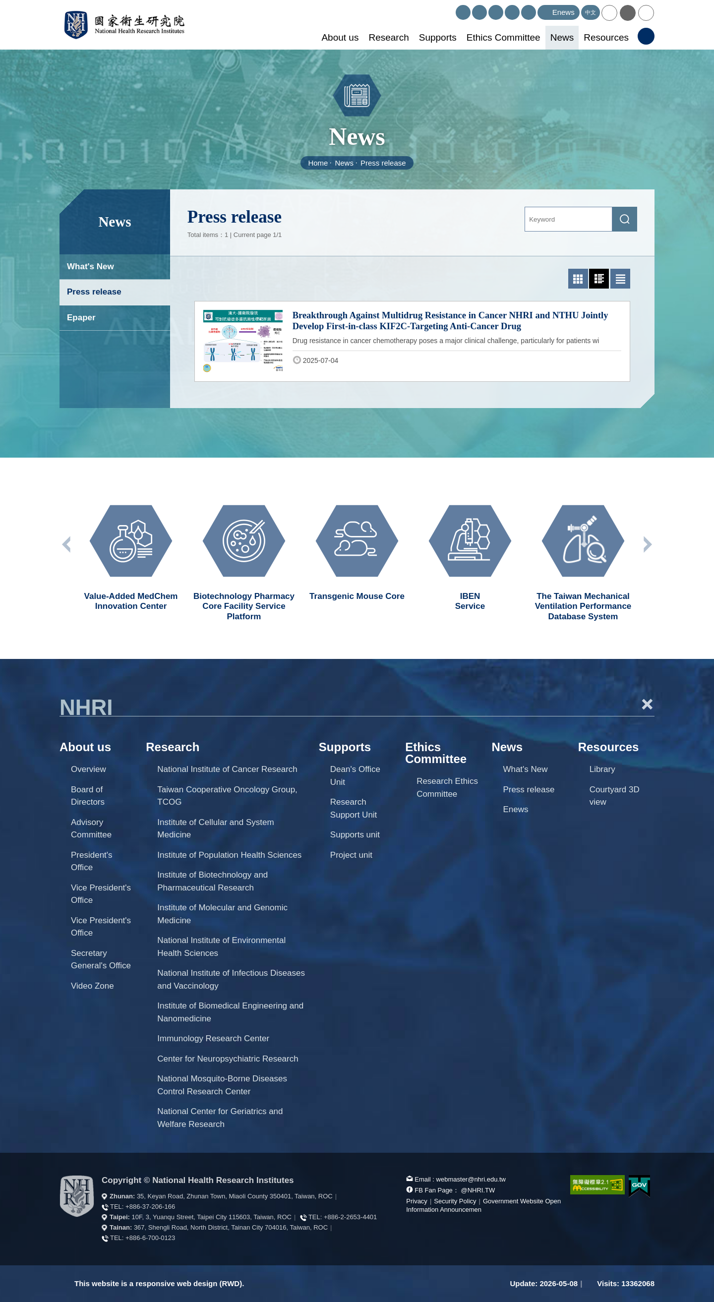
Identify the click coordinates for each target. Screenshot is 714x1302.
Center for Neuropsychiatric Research (227, 1059)
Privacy (416, 1201)
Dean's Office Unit (355, 776)
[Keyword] (568, 219)
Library (602, 769)
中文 (590, 12)
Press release (383, 163)
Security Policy (455, 1201)
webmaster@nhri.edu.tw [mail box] (471, 1179)
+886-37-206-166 (150, 1206)
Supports (438, 37)
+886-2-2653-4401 (350, 1217)
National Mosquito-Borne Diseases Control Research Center (222, 1085)
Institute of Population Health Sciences (229, 855)
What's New (90, 266)
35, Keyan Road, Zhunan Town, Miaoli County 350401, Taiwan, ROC (235, 1196)
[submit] (624, 219)
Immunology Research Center (213, 1038)
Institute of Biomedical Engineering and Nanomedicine (230, 1012)
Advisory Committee (91, 829)
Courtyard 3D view (615, 796)
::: (451, 9)
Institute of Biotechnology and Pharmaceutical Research (212, 881)
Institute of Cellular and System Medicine (215, 829)
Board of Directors (88, 796)
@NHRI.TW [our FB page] (478, 1190)
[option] (130, 553)
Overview (88, 769)
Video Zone (92, 986)
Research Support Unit (353, 808)
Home (318, 163)
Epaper (81, 317)
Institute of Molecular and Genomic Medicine (222, 914)
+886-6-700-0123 (150, 1238)
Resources (606, 37)
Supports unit (355, 834)
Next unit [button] (647, 544)
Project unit (351, 855)
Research (388, 37)
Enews (515, 809)
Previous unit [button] (67, 544)
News (562, 37)
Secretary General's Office (101, 959)
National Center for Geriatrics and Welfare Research (220, 1118)
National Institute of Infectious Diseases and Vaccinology (231, 979)
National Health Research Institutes (124, 25)
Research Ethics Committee (447, 787)
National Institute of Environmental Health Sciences (221, 947)
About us (339, 37)
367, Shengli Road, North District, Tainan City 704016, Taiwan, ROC (231, 1227)
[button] (609, 13)
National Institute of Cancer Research (227, 769)
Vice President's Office (101, 894)
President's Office (92, 861)
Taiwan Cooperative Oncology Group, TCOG (227, 796)
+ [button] (647, 704)
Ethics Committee (503, 37)
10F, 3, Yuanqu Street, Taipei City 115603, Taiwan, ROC (212, 1217)
